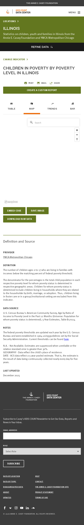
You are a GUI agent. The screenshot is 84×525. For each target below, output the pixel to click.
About (6, 492)
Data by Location (11, 476)
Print (29, 83)
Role (5, 445)
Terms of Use (41, 497)
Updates (7, 497)
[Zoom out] (77, 134)
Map (32, 108)
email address (10, 430)
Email (42, 83)
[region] (42, 161)
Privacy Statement (44, 492)
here (66, 339)
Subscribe (13, 463)
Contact (39, 481)
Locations (9, 21)
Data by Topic (9, 481)
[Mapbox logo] (11, 202)
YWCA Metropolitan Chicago (17, 257)
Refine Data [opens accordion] (40, 46)
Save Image (38, 210)
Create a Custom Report (42, 90)
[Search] (53, 122)
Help (37, 476)
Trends (52, 108)
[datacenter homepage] (23, 11)
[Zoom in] (77, 130)
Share (55, 83)
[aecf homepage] (7, 11)
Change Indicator (14, 59)
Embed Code (14, 210)
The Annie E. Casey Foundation (42, 3)
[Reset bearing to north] (77, 139)
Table (11, 108)
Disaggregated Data (13, 487)
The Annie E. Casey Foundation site (52, 487)
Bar (72, 108)
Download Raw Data (19, 219)
